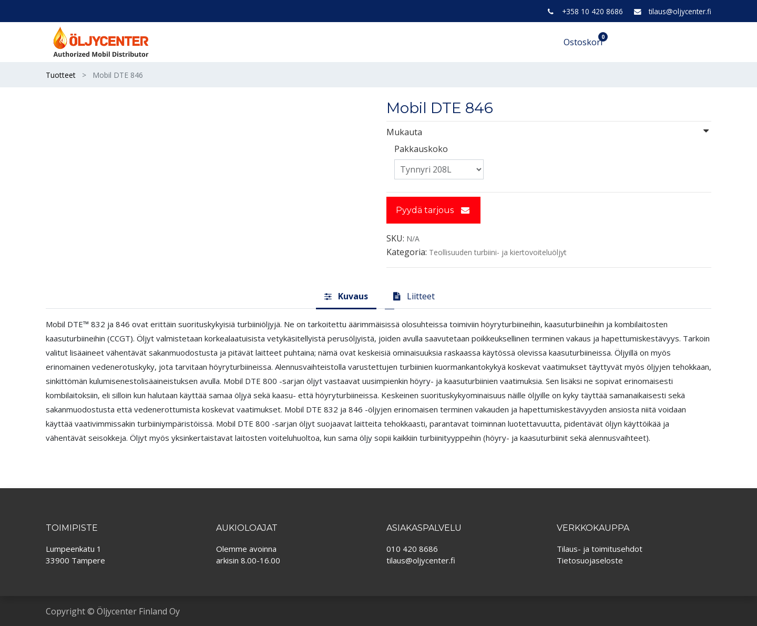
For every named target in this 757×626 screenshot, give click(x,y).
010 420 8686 (412, 548)
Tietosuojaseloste (590, 560)
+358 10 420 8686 (592, 11)
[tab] (346, 297)
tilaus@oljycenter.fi (680, 11)
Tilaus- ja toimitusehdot (599, 548)
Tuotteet (61, 75)
